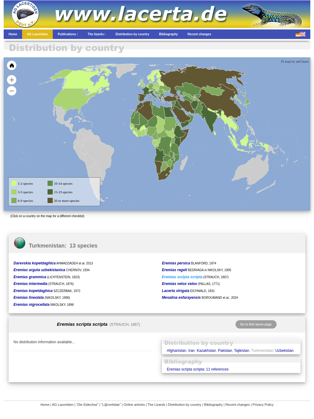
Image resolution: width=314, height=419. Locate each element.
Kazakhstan (206, 350)
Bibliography (213, 404)
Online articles (134, 404)
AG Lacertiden (63, 404)
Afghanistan (176, 350)
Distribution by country (184, 404)
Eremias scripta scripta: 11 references (197, 369)
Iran (191, 350)
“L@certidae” (111, 404)
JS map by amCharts (295, 61)
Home (44, 404)
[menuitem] (188, 115)
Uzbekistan (284, 350)
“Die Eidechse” (87, 404)
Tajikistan (241, 350)
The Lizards (156, 404)
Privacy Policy (263, 404)
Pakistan (225, 350)
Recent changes (237, 404)
